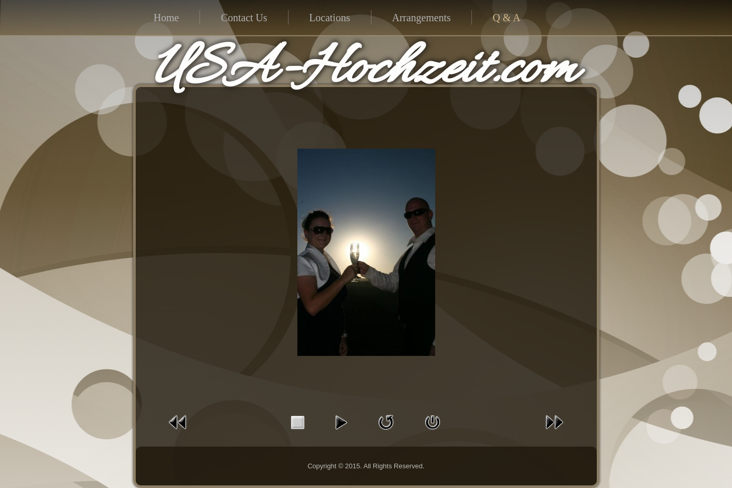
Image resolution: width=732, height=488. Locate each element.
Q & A (506, 17)
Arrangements (421, 17)
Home (166, 17)
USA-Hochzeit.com (364, 70)
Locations (329, 17)
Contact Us (244, 17)
